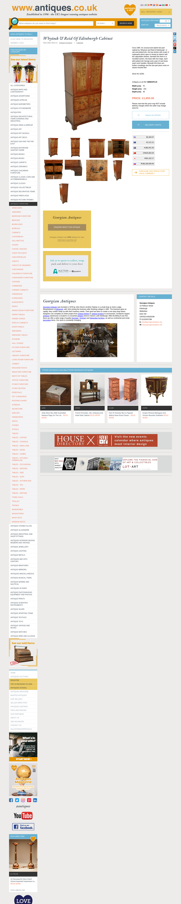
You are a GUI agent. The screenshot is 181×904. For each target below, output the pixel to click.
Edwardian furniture (97, 318)
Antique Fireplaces (19, 196)
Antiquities (15, 112)
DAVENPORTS (17, 302)
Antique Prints (17, 599)
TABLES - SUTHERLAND (21, 481)
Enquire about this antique (67, 227)
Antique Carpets (18, 162)
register (14, 680)
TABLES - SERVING (19, 469)
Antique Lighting (18, 551)
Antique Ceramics (18, 167)
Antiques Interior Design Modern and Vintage (22, 542)
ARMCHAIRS (17, 208)
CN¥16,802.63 (148, 153)
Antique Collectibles (20, 187)
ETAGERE (16, 339)
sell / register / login (151, 12)
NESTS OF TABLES (19, 376)
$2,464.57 (150, 137)
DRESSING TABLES (20, 335)
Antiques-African (18, 100)
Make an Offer (153, 115)
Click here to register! (21, 39)
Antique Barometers (20, 104)
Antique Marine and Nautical (19, 583)
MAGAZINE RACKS (19, 368)
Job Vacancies (17, 722)
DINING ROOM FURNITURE (23, 310)
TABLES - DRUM (18, 450)
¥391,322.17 (149, 158)
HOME (13, 673)
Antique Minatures (19, 566)
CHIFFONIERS (17, 269)
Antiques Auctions (19, 677)
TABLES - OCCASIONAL (21, 464)
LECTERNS (16, 351)
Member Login (17, 43)
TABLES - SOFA (18, 477)
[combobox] (105, 23)
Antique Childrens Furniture (19, 172)
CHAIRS (15, 245)
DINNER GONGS (18, 319)
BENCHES (16, 220)
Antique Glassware (19, 530)
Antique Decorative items (22, 192)
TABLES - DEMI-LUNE (20, 446)
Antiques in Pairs (18, 588)
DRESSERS (16, 331)
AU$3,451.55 (149, 148)
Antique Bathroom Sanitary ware (19, 149)
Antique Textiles (18, 617)
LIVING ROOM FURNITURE (23, 360)
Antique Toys (16, 622)
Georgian (75, 318)
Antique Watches (18, 632)
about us (14, 718)
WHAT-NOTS (17, 518)
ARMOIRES (16, 212)
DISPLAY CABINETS (20, 323)
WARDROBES (17, 510)
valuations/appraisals (21, 729)
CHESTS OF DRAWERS (21, 265)
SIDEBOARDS (17, 417)
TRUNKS (15, 505)
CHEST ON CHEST (19, 253)
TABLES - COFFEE (19, 438)
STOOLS (15, 429)
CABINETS (16, 233)
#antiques (23, 806)
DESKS (15, 306)
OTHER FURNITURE (20, 384)
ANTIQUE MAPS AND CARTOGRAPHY (18, 91)
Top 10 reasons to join (21, 684)
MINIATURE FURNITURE (21, 372)
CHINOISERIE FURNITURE (22, 278)
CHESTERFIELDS (19, 257)
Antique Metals (17, 555)
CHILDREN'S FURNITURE (22, 274)
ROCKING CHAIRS (19, 401)
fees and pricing (18, 710)
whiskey (80, 316)
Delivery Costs (153, 125)
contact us (15, 725)
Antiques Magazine (19, 692)
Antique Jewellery (19, 547)
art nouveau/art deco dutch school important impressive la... (23, 881)
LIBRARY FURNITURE (20, 356)
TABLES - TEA (17, 485)
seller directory (18, 703)
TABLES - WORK (18, 489)
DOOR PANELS (18, 327)
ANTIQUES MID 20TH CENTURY (18, 560)
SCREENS (16, 405)
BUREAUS (16, 228)
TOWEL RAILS (17, 497)
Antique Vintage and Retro (20, 627)
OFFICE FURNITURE (20, 380)
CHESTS (15, 261)
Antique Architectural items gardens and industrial (21, 119)
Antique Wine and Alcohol (22, 636)
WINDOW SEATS (18, 522)
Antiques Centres (19, 707)
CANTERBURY (17, 237)
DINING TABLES (18, 315)
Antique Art (16, 129)
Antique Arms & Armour (21, 125)
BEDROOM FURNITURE (21, 216)
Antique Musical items (21, 578)
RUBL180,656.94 (147, 164)
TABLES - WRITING (19, 493)
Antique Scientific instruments (19, 604)
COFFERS (16, 282)
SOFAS (15, 421)
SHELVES (16, 413)
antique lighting (83, 314)
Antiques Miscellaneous (22, 574)
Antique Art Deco (18, 137)
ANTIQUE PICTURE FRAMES (22, 200)
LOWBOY (15, 364)
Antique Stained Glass (21, 526)
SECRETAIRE (17, 409)
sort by (144, 25)
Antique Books (17, 154)
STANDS (15, 425)
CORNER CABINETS (20, 290)
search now (126, 23)
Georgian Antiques (50, 307)
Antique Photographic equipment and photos (21, 593)
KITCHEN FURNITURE (21, 347)
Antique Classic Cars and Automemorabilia (22, 178)
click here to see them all (67, 240)
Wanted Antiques (18, 695)
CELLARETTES (18, 241)
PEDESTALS (17, 392)
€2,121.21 (150, 142)
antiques (46, 316)
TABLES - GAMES (19, 454)
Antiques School (18, 688)
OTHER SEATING (19, 388)
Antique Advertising (20, 96)
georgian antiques (67, 217)
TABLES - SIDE (18, 473)
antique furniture (98, 314)
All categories (17, 86)
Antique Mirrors (18, 570)
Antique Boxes (17, 158)
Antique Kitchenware (20, 108)
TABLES (15, 433)
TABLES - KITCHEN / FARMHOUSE (20, 459)
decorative (47, 320)
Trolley (16, 501)
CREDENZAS (17, 294)
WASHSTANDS (18, 514)
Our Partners (17, 714)
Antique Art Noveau (19, 133)
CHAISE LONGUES (19, 249)
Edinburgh (59, 309)
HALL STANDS (17, 343)
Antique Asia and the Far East (22, 143)
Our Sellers (16, 699)
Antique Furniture (19, 204)
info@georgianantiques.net (152, 322)
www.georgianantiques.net (152, 325)
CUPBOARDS (17, 298)
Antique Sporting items (21, 613)
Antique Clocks (17, 183)
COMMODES (17, 286)
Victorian (82, 318)
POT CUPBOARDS (19, 397)
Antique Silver (17, 609)
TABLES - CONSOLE (20, 442)
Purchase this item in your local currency (152, 172)
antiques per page (150, 20)
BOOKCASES (17, 224)
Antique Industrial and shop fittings (21, 535)
